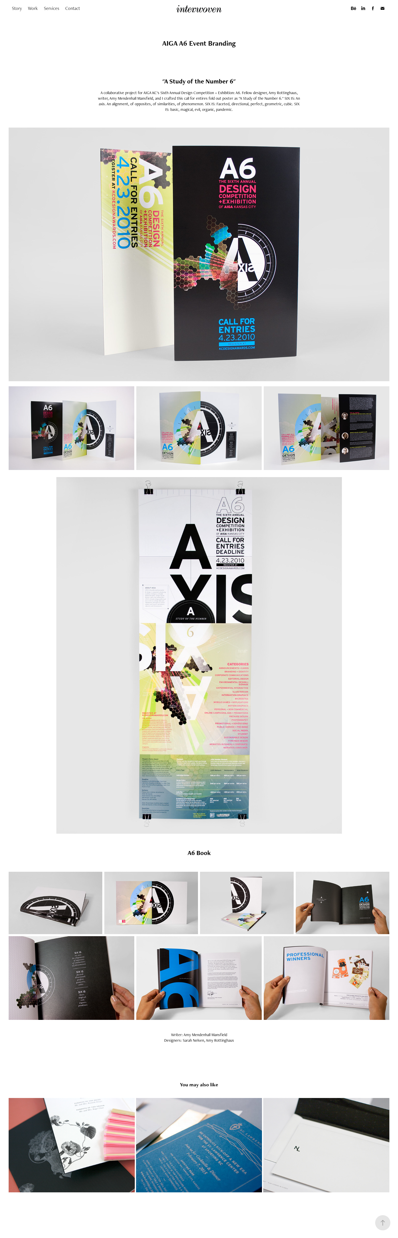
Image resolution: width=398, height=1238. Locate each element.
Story (17, 8)
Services (51, 8)
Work (33, 8)
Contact (72, 8)
